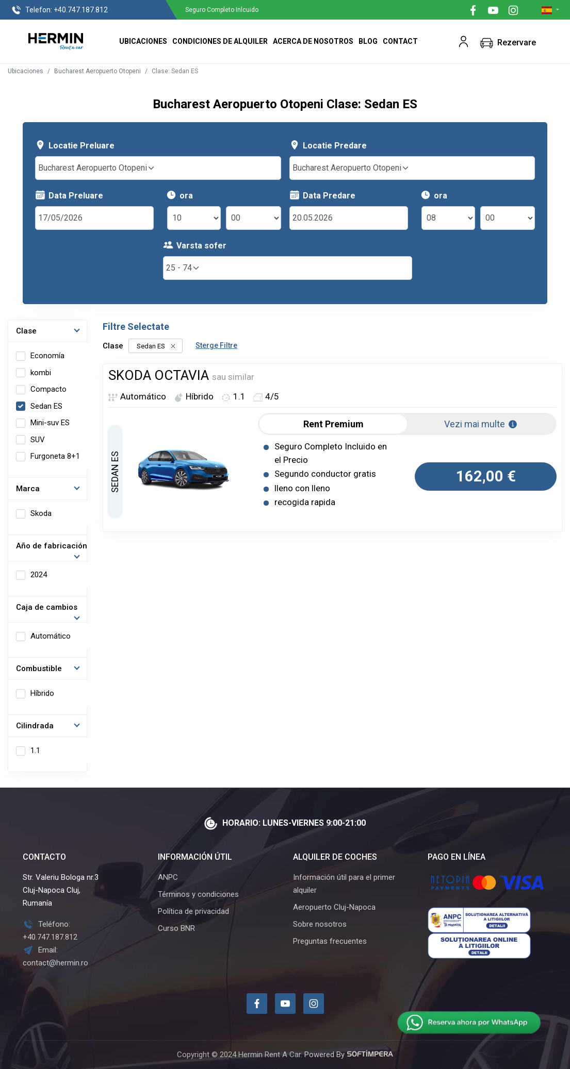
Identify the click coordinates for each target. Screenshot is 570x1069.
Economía (47, 355)
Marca (28, 488)
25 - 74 (183, 268)
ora (179, 195)
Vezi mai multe (481, 424)
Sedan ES (46, 406)
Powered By (349, 1054)
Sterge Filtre (216, 345)
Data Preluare (69, 195)
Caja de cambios (46, 607)
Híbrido (42, 693)
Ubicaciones (143, 41)
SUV (37, 439)
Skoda (41, 513)
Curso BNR (176, 928)
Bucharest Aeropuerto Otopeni (97, 71)
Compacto (48, 389)
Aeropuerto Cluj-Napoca (334, 907)
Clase (26, 331)
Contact (400, 41)
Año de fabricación (51, 545)
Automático (50, 636)
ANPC (168, 877)
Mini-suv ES (50, 422)
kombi (40, 372)
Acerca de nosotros (313, 41)
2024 (38, 574)
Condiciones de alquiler (220, 41)
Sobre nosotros (320, 924)
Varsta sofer (194, 245)
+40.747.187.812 (59, 10)
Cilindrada (35, 725)
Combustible (39, 668)
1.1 (35, 750)
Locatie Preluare (75, 145)
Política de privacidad (193, 911)
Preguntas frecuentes (330, 941)
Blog (368, 41)
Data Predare (322, 195)
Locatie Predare (328, 145)
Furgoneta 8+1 (55, 456)
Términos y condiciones (198, 894)
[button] (463, 41)
